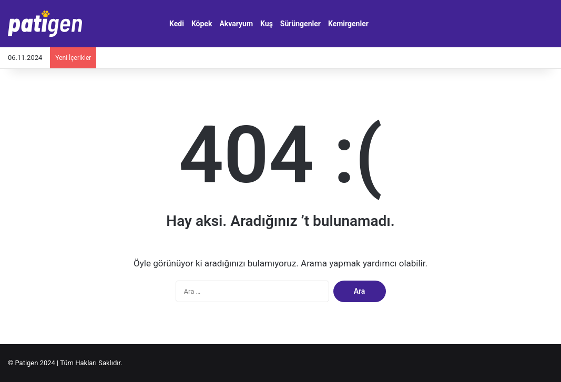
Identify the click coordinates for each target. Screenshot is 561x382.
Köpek (201, 23)
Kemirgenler (348, 23)
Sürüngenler (300, 23)
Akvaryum (236, 23)
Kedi (176, 23)
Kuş (266, 23)
